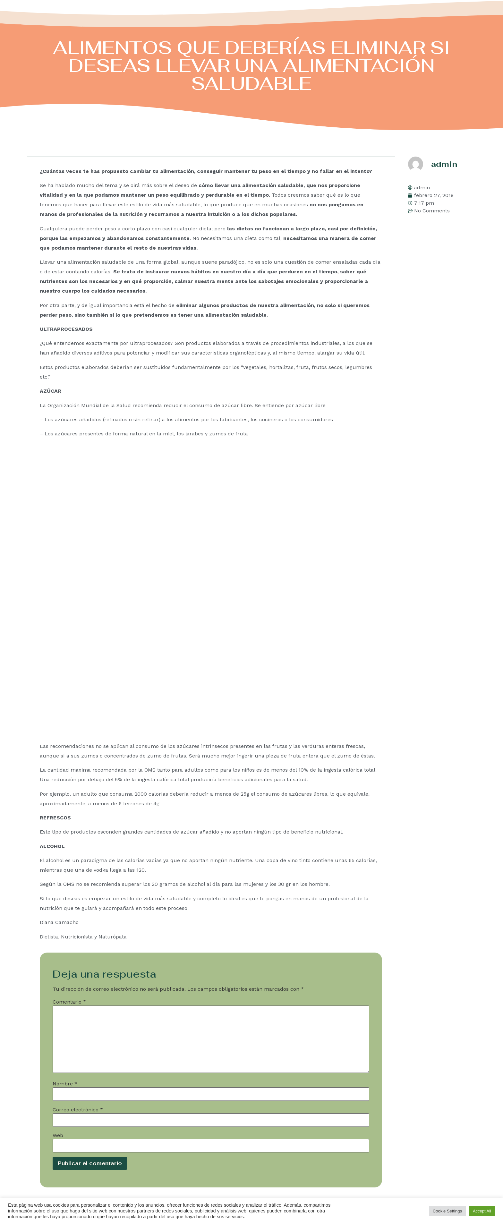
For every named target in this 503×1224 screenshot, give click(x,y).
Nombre (65, 1083)
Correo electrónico (78, 1109)
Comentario (69, 1001)
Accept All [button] (482, 1211)
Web (58, 1135)
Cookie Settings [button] (447, 1211)
